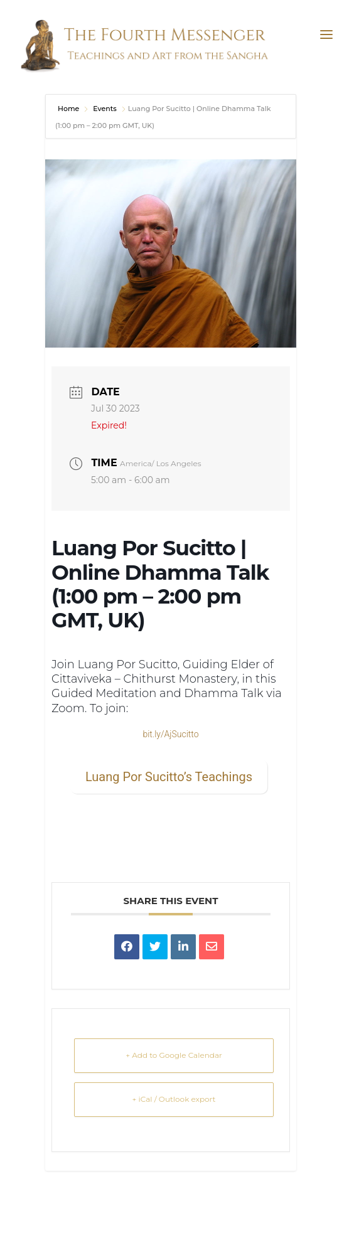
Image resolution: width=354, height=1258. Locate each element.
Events (105, 108)
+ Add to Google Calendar (174, 1055)
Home (69, 108)
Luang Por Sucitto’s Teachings (168, 776)
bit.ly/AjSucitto (170, 734)
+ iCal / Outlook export (174, 1099)
